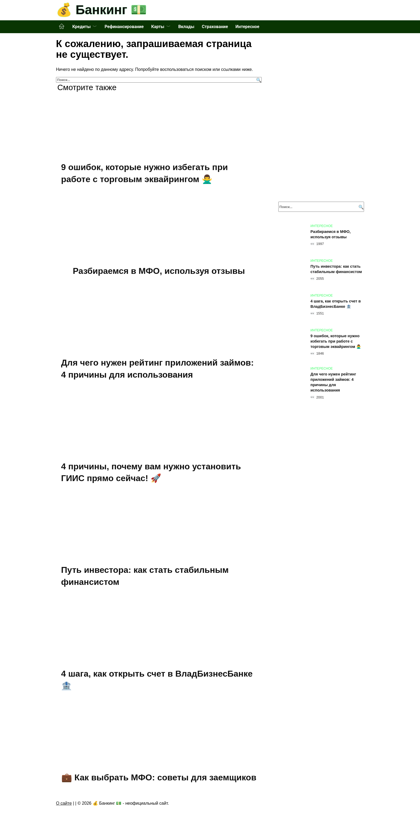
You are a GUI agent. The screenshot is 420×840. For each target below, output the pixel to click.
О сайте (64, 804)
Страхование (215, 26)
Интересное (247, 26)
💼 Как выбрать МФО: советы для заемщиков (158, 778)
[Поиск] (258, 80)
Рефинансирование (124, 26)
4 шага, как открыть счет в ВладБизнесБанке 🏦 (335, 304)
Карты (157, 26)
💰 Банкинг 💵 (101, 10)
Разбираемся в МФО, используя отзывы (159, 271)
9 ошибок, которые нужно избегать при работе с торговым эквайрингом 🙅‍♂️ (335, 341)
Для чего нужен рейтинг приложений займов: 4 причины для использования (333, 382)
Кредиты (81, 26)
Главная (62, 26)
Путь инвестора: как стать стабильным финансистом (336, 269)
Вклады (186, 26)
